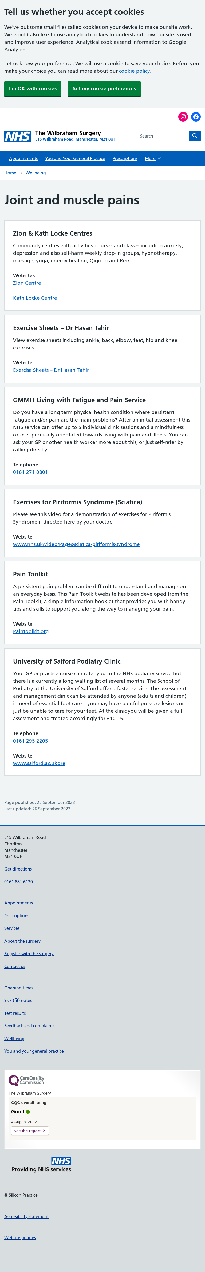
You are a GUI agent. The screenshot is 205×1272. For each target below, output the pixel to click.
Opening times (18, 987)
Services (11, 928)
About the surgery (22, 941)
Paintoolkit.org (31, 631)
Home (10, 172)
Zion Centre (27, 283)
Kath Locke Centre (35, 298)
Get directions (18, 869)
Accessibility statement (26, 1216)
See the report (27, 1131)
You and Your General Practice (75, 158)
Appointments (23, 158)
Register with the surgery (29, 953)
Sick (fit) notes (18, 1000)
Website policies (20, 1237)
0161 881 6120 (18, 881)
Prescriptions (125, 158)
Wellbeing (36, 172)
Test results (15, 1013)
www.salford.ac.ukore (39, 763)
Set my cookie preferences (104, 88)
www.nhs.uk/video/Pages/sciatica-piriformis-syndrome (76, 544)
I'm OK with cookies (33, 88)
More (153, 158)
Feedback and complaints (29, 1025)
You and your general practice (34, 1051)
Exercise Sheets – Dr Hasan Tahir (51, 370)
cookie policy (134, 71)
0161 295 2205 (30, 741)
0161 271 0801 (30, 472)
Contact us (14, 966)
